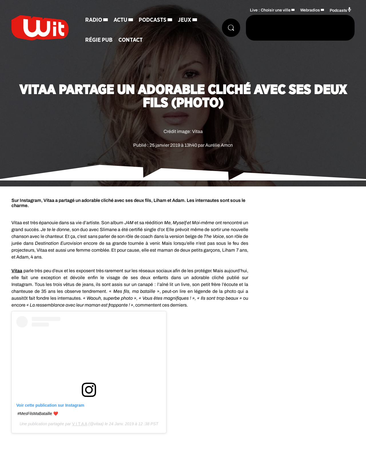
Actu (120, 20)
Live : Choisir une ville (270, 10)
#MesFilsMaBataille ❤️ (37, 413)
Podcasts (152, 20)
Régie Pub (99, 40)
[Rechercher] (231, 28)
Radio (93, 20)
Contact (130, 40)
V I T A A (79, 424)
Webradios (310, 10)
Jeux (184, 20)
